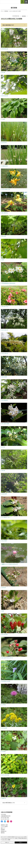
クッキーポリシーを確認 (6, 839)
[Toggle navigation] (26, 2)
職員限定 (3, 832)
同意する (20, 842)
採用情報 (3, 829)
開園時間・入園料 (4, 825)
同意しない (7, 842)
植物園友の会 (3, 831)
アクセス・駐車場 (4, 826)
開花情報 (6, 11)
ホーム (2, 11)
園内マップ (3, 828)
